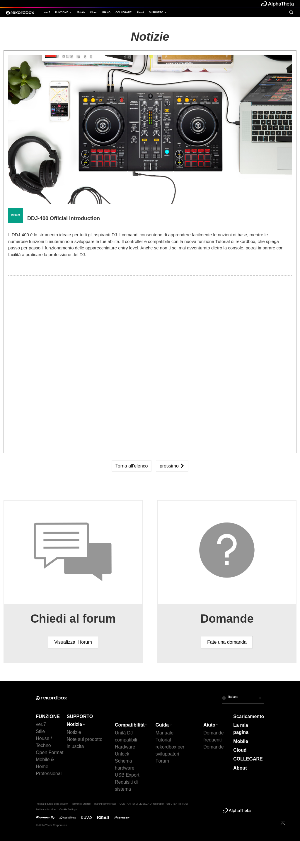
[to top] (283, 823)
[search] (291, 12)
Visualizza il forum (73, 642)
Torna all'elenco (131, 465)
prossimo (172, 465)
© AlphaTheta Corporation (51, 825)
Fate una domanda (226, 642)
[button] (243, 698)
